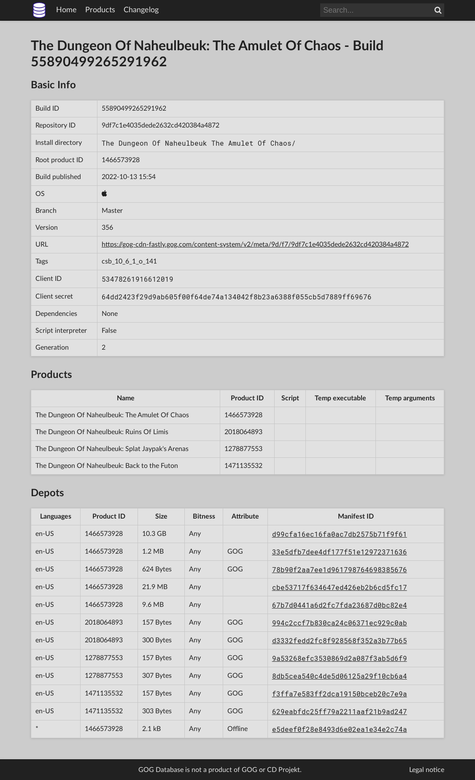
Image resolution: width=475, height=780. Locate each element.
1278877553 (243, 449)
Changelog (141, 10)
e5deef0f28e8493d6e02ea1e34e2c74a (339, 729)
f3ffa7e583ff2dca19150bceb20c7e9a (339, 693)
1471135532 (243, 465)
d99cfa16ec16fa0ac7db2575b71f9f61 (339, 534)
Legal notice (426, 769)
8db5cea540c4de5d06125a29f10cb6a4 (339, 675)
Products (100, 10)
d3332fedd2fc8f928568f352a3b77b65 (339, 640)
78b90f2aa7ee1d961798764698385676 (339, 569)
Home (66, 10)
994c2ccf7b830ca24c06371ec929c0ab (339, 622)
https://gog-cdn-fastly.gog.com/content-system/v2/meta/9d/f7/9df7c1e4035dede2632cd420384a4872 (255, 244)
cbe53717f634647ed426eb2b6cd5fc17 (339, 587)
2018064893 (243, 432)
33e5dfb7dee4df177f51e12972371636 (339, 551)
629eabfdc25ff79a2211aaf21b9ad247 (339, 711)
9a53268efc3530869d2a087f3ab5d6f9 (339, 658)
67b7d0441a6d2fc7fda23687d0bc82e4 (339, 605)
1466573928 (121, 160)
